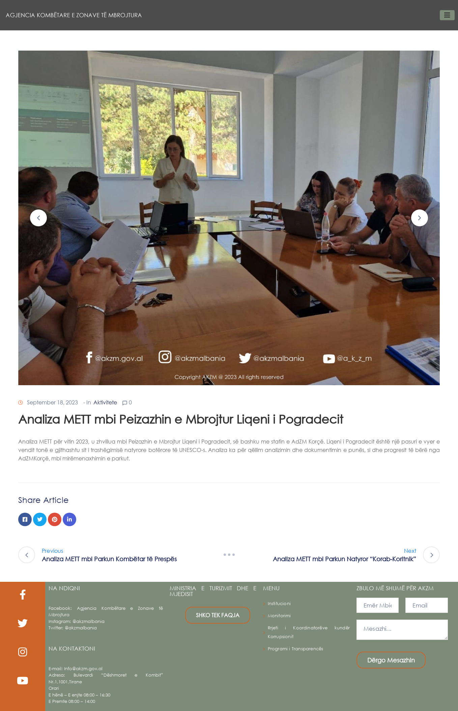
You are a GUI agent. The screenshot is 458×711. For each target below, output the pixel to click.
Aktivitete (105, 402)
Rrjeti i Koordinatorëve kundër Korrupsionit (309, 632)
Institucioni (279, 603)
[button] (38, 217)
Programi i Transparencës (295, 649)
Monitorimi (279, 616)
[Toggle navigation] (447, 15)
